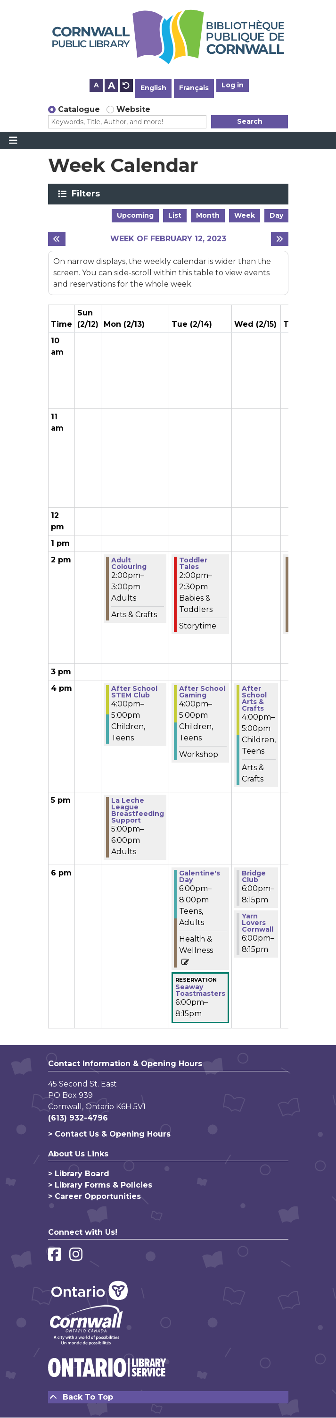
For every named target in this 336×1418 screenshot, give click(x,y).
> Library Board (78, 1173)
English (153, 88)
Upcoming (135, 215)
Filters (87, 193)
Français (194, 88)
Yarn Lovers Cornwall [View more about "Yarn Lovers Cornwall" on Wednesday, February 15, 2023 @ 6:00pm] (257, 923)
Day (276, 215)
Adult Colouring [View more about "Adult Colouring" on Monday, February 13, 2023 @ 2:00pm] (129, 563)
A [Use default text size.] (126, 85)
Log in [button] (232, 85)
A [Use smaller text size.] (96, 85)
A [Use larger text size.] (111, 85)
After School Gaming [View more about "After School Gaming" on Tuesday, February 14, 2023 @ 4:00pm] (202, 691)
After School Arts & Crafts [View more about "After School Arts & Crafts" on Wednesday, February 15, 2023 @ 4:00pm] (254, 698)
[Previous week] (57, 239)
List (174, 215)
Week (244, 215)
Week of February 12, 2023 (168, 238)
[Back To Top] (168, 1397)
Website (133, 109)
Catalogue (79, 109)
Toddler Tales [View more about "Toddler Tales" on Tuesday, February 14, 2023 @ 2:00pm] (193, 563)
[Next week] (279, 239)
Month (208, 215)
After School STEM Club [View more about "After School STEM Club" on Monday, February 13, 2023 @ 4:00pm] (134, 691)
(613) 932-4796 (78, 1117)
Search (249, 121)
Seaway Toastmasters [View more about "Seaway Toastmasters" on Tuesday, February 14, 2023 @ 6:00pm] (200, 990)
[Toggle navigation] (13, 140)
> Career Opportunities (94, 1196)
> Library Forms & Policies (100, 1184)
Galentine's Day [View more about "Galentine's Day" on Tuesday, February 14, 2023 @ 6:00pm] (199, 876)
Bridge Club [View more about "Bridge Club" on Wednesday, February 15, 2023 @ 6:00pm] (254, 876)
